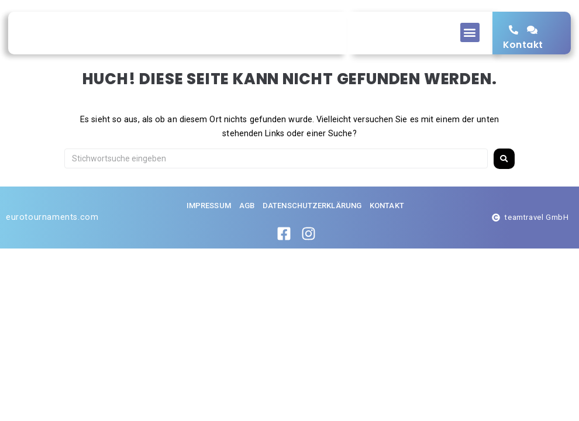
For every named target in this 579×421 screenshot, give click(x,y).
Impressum (209, 228)
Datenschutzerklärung (312, 228)
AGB (246, 228)
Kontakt (523, 56)
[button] (470, 32)
